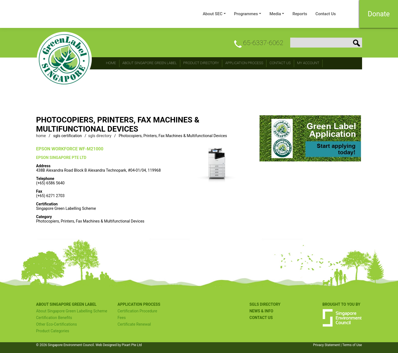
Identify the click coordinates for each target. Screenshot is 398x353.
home (41, 136)
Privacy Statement (326, 345)
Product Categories (52, 331)
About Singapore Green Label (149, 63)
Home (111, 63)
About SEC (212, 13)
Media (275, 13)
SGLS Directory (264, 304)
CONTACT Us (279, 63)
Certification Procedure (137, 311)
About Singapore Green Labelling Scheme (71, 311)
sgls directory (99, 136)
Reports (299, 13)
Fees (121, 317)
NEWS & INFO (261, 311)
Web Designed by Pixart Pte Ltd (119, 345)
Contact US (261, 317)
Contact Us (325, 13)
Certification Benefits (54, 317)
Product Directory (201, 63)
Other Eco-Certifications (56, 324)
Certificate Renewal (134, 324)
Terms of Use (352, 345)
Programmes (246, 13)
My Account (308, 63)
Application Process (244, 63)
